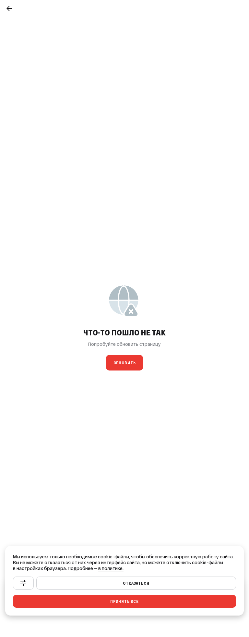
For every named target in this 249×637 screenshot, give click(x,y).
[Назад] (9, 8)
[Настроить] (23, 583)
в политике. (111, 568)
